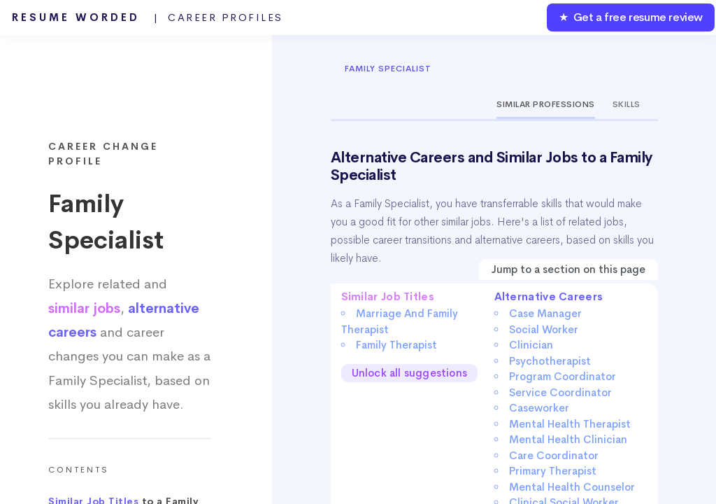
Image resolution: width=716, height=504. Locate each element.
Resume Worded (147, 17)
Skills (626, 104)
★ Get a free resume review (631, 17)
